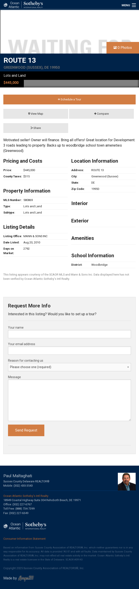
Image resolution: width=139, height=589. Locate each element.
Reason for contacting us (25, 360)
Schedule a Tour (69, 99)
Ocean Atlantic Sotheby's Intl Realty (25, 496)
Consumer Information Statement (24, 538)
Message (14, 377)
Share (36, 128)
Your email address (21, 344)
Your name (16, 327)
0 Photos (123, 48)
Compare (101, 113)
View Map (35, 113)
